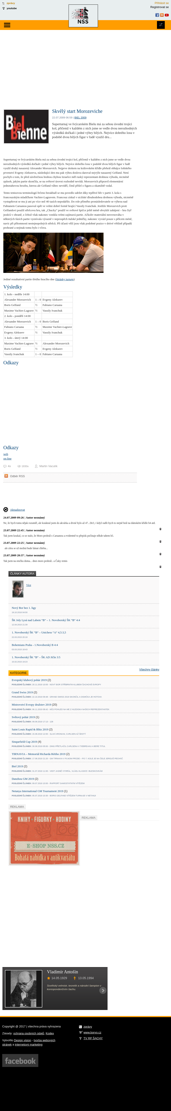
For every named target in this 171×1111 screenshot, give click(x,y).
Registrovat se (159, 7)
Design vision (22, 1040)
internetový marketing (29, 1044)
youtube (12, 8)
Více (28, 585)
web (5, 454)
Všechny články (149, 669)
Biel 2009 (80, 117)
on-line (7, 458)
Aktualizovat (17, 509)
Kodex (50, 1033)
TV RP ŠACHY (93, 1038)
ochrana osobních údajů (28, 1033)
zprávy (11, 3)
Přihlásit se (162, 3)
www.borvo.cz (92, 1032)
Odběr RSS (17, 476)
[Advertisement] (85, 63)
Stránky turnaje (65, 279)
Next (102, 990)
